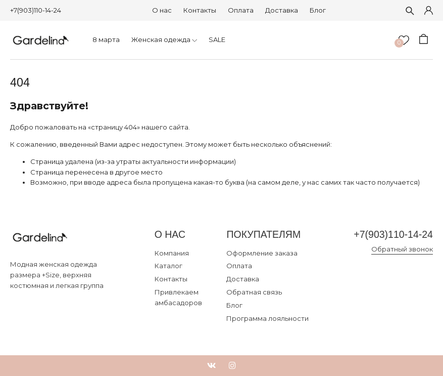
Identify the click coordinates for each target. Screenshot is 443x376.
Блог (318, 10)
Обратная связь (254, 292)
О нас (162, 10)
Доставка (281, 10)
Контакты (199, 10)
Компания (172, 253)
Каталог (168, 266)
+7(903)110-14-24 (35, 10)
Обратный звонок (402, 249)
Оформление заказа (262, 253)
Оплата (241, 10)
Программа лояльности (267, 318)
